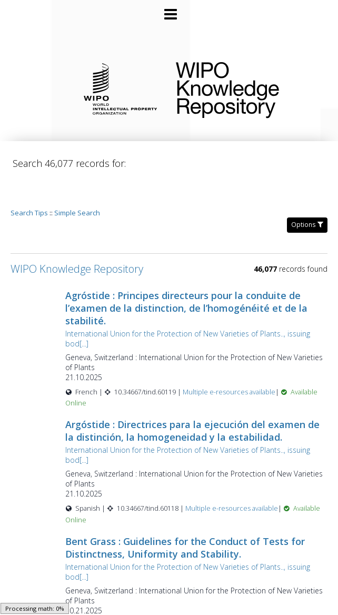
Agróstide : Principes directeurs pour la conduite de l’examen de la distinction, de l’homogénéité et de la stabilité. (199, 278)
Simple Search (77, 182)
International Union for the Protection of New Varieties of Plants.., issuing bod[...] (200, 309)
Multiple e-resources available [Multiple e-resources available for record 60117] (241, 595)
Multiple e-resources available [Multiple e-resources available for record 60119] (242, 362)
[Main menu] (169, 10)
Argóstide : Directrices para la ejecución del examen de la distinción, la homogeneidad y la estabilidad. (198, 400)
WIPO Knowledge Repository (248, 88)
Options (307, 194)
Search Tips (29, 182)
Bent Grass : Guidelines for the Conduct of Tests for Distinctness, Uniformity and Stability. (198, 517)
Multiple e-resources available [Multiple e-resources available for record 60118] (244, 478)
